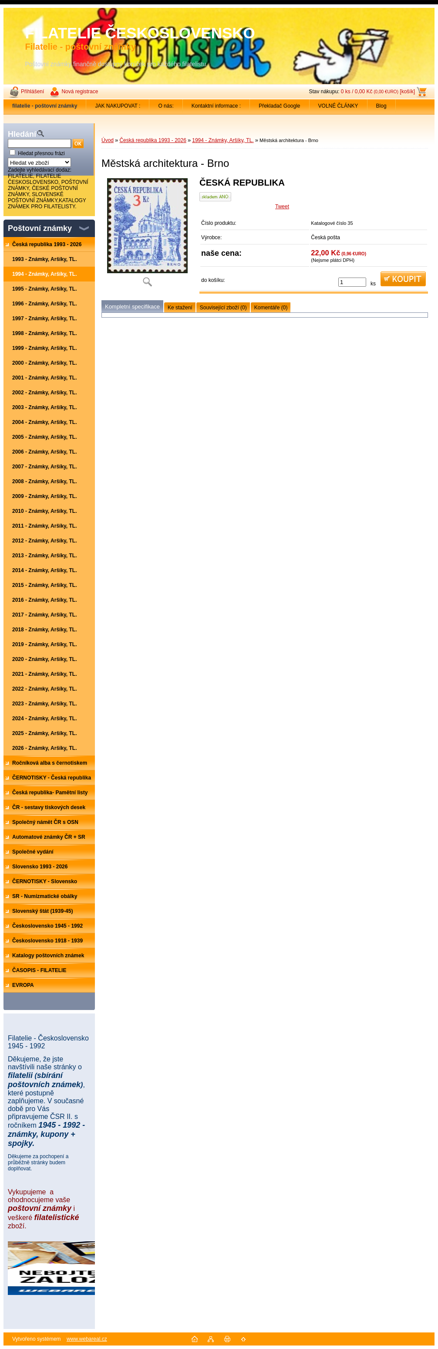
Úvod (107, 140)
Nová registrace (79, 91)
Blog (381, 106)
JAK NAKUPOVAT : (117, 106)
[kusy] (352, 282)
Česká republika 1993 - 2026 (152, 140)
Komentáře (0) (271, 308)
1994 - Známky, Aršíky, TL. (222, 140)
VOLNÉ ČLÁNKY (338, 106)
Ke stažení (180, 308)
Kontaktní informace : (216, 106)
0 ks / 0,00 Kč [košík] (378, 91)
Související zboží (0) (223, 308)
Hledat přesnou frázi (41, 153)
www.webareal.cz (87, 1339)
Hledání (22, 134)
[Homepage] (44, 105)
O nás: (165, 106)
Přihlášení (32, 91)
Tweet (282, 206)
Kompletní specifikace (132, 306)
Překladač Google (279, 106)
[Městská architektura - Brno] (147, 235)
